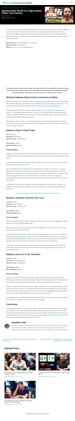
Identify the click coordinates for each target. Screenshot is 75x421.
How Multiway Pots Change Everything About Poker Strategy (18, 401)
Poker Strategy (13, 8)
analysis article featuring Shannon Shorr (55, 315)
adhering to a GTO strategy (20, 164)
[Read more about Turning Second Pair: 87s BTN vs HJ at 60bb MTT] (54, 361)
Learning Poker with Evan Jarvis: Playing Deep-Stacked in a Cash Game (56, 339)
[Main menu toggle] (71, 2)
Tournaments (22, 8)
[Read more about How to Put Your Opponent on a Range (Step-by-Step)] (20, 361)
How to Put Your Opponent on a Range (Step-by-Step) (19, 373)
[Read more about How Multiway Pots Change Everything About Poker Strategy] (20, 389)
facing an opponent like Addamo (50, 110)
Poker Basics (5, 8)
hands (14, 117)
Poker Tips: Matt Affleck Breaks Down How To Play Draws (19, 339)
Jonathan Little (8, 16)
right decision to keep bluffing (21, 236)
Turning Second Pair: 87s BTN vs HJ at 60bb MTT (54, 373)
